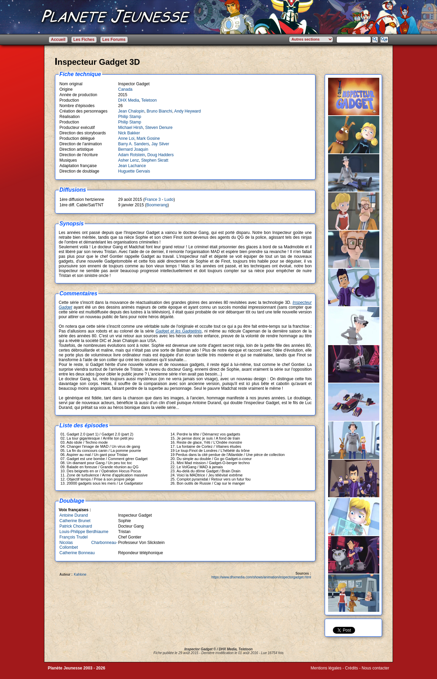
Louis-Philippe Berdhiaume (83, 531)
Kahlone (80, 574)
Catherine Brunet (74, 520)
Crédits (351, 668)
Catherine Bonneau (77, 552)
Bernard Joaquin (133, 149)
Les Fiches (84, 39)
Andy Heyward (187, 111)
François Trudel (73, 537)
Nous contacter (375, 668)
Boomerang (157, 205)
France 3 (152, 199)
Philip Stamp (129, 116)
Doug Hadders (160, 154)
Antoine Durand (73, 515)
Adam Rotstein (131, 154)
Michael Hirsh (130, 127)
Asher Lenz (128, 160)
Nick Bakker (129, 133)
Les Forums (114, 39)
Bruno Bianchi (159, 111)
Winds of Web (323, 672)
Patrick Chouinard (75, 526)
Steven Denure (158, 127)
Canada (125, 89)
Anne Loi (126, 138)
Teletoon (149, 100)
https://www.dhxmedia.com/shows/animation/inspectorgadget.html (261, 577)
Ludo (168, 199)
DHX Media (128, 100)
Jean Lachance (132, 165)
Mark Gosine (148, 138)
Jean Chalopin (131, 111)
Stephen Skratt (154, 160)
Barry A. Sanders (133, 144)
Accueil (58, 39)
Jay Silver (160, 144)
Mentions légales (326, 668)
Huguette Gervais (134, 171)
